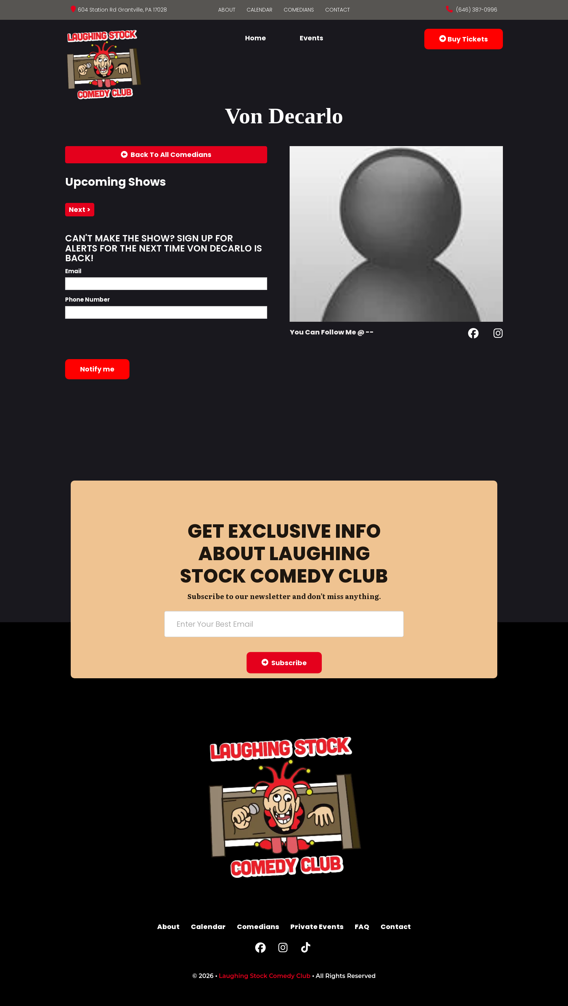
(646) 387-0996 (476, 9)
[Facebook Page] (473, 334)
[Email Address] (284, 624)
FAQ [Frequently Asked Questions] (362, 926)
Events (311, 38)
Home (255, 38)
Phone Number (87, 299)
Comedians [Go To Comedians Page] (299, 9)
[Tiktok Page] (305, 949)
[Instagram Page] (498, 334)
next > (80, 209)
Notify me (97, 369)
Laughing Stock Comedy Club (265, 975)
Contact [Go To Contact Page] (337, 9)
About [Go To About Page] (226, 9)
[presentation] (122, 339)
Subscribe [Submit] (284, 662)
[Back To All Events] (166, 154)
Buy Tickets (463, 39)
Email (73, 271)
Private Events (316, 926)
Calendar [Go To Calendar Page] (259, 9)
